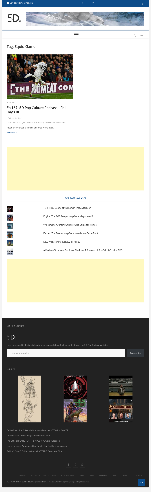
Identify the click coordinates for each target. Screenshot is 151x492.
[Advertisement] (75, 168)
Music (82, 475)
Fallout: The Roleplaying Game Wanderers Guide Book (71, 233)
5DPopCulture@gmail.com (20, 3)
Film (44, 475)
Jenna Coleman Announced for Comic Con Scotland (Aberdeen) (37, 446)
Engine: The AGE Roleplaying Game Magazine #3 (68, 216)
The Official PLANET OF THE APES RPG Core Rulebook (33, 440)
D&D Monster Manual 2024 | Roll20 (61, 241)
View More (14, 132)
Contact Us (138, 475)
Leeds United (31, 123)
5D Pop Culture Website (18, 481)
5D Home (22, 475)
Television (55, 475)
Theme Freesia (48, 482)
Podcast (11, 102)
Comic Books (69, 475)
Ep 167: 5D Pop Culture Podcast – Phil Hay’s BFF (36, 109)
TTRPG (125, 475)
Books (115, 475)
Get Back (12, 123)
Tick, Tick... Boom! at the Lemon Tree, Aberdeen (67, 207)
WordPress (59, 482)
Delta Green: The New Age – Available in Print (29, 435)
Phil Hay (40, 123)
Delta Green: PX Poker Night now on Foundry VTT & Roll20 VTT (37, 430)
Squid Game (50, 123)
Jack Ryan (21, 123)
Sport (92, 475)
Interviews (103, 475)
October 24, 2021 (15, 118)
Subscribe (135, 352)
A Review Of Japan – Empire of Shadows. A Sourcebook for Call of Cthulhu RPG (82, 250)
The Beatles (60, 123)
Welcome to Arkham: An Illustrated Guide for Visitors (70, 224)
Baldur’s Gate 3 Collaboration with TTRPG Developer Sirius (35, 451)
